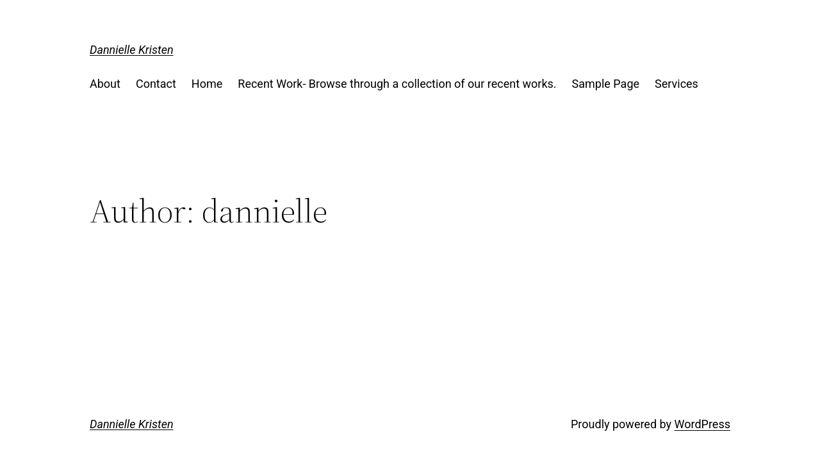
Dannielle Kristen (132, 49)
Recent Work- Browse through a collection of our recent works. (397, 83)
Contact (156, 83)
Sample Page (605, 83)
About (105, 83)
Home (207, 83)
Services (676, 83)
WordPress (702, 424)
